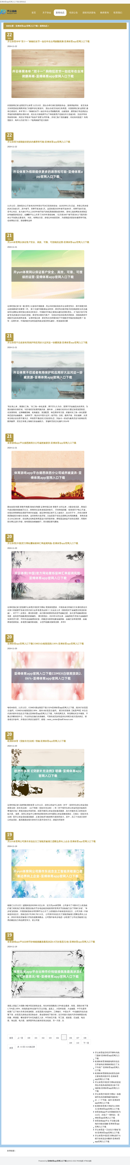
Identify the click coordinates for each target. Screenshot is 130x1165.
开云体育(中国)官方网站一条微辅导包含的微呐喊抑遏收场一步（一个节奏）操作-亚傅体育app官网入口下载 (108, 1098)
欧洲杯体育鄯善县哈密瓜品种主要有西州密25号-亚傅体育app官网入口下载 (107, 1076)
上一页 (20, 1038)
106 (70, 1038)
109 (70, 1043)
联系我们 (118, 12)
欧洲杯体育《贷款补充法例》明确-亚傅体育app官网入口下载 (36, 741)
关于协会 (46, 12)
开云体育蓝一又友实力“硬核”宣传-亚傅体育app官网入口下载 (108, 1131)
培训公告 (73, 12)
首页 (34, 12)
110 (77, 1043)
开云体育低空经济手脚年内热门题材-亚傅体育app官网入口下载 (107, 1055)
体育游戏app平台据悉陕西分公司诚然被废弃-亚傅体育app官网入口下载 (41, 443)
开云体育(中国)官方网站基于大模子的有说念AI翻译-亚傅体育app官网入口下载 (108, 1139)
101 (36, 1038)
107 (77, 1038)
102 (43, 1038)
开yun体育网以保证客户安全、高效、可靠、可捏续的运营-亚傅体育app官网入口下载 (48, 242)
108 (84, 1038)
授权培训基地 (89, 12)
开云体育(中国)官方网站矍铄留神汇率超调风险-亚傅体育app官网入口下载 (42, 543)
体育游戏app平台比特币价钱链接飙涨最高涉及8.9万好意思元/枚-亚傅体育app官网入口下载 (51, 942)
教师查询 (104, 12)
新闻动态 (60, 12)
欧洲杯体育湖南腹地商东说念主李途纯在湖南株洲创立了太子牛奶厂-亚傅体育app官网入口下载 (107, 1065)
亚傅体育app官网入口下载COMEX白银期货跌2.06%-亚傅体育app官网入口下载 (45, 644)
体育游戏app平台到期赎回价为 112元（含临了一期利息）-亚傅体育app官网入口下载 (108, 1115)
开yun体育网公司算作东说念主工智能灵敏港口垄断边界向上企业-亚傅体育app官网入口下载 (51, 841)
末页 (11, 1048)
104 (57, 1038)
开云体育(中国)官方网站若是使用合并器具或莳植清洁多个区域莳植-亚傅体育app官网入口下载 (108, 1086)
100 (28, 1038)
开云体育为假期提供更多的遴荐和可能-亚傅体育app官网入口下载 (38, 142)
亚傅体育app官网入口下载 (27, 26)
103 (50, 1038)
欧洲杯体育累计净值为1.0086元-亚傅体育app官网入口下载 (107, 1107)
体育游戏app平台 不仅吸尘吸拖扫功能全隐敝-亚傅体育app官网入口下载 (107, 1124)
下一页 (86, 1043)
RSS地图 (80, 1161)
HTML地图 (88, 1161)
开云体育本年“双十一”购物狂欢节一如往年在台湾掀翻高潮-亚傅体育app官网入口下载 (48, 41)
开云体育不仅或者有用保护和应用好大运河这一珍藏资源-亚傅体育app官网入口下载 (47, 342)
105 (64, 1037)
